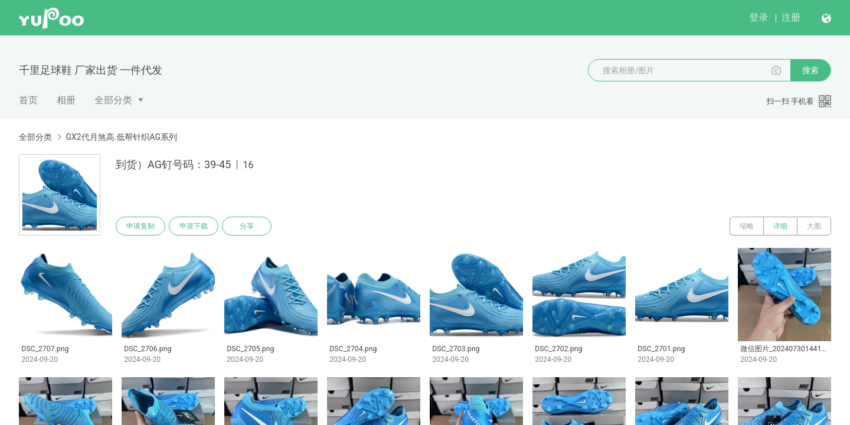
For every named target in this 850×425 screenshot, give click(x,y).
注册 (791, 17)
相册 (66, 100)
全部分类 (113, 100)
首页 (28, 100)
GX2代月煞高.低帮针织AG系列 (121, 137)
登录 (758, 17)
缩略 (747, 226)
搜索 (810, 70)
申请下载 (193, 226)
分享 (247, 226)
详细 (780, 226)
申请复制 (140, 226)
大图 (814, 226)
